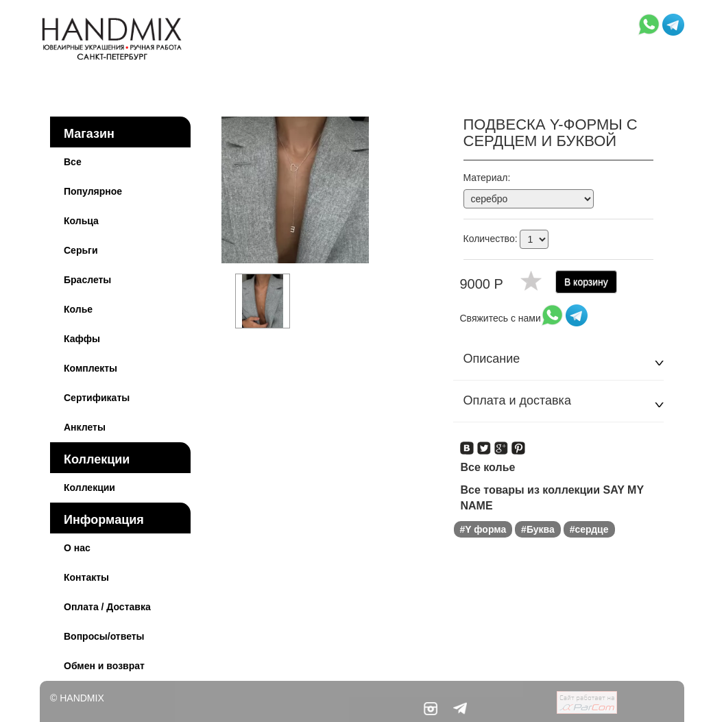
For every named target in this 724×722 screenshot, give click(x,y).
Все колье (488, 467)
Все (73, 161)
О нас (77, 547)
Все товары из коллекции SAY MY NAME (552, 498)
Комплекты (90, 368)
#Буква (538, 529)
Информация (104, 520)
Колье (78, 309)
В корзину (586, 281)
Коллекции (97, 459)
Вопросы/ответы (104, 636)
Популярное (93, 191)
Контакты (86, 577)
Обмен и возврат (104, 665)
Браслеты (87, 279)
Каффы (82, 338)
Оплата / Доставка (107, 606)
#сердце (589, 529)
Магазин (89, 134)
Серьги (81, 250)
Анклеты (85, 427)
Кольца (81, 220)
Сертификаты (97, 397)
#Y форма (483, 529)
